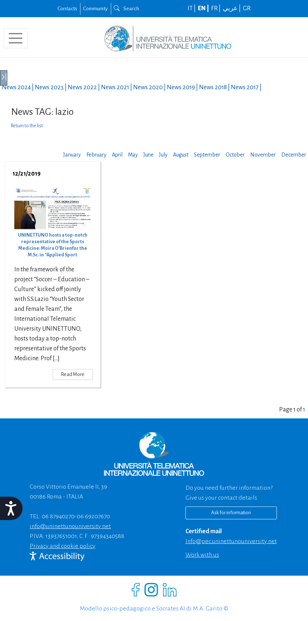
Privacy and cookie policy (62, 546)
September (207, 155)
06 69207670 (93, 516)
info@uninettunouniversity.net (70, 526)
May (133, 155)
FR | (216, 8)
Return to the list (27, 125)
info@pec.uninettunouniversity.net (231, 541)
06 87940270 (58, 516)
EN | (204, 8)
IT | (192, 8)
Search (126, 8)
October (235, 155)
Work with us (202, 555)
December (293, 155)
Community (95, 8)
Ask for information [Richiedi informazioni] (231, 512)
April (117, 155)
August (180, 155)
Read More (72, 374)
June (148, 155)
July (163, 155)
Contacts (67, 8)
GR (247, 8)
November (263, 155)
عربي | (232, 8)
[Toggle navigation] (15, 38)
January (72, 155)
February (96, 155)
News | (18, 87)
